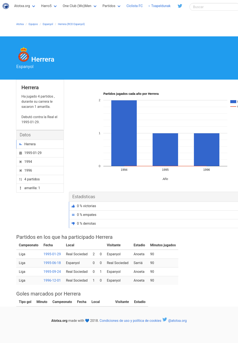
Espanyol (48, 24)
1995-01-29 (30, 153)
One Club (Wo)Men (77, 6)
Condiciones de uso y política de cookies (130, 321)
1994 (25, 162)
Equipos (33, 24)
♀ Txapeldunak (159, 6)
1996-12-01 (52, 280)
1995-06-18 (52, 263)
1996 (25, 170)
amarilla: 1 (29, 188)
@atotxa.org (174, 321)
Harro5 (46, 6)
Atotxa (20, 24)
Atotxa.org (22, 6)
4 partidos (29, 179)
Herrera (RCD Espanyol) (71, 24)
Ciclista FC (134, 6)
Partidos (109, 6)
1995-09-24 (52, 272)
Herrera (27, 144)
